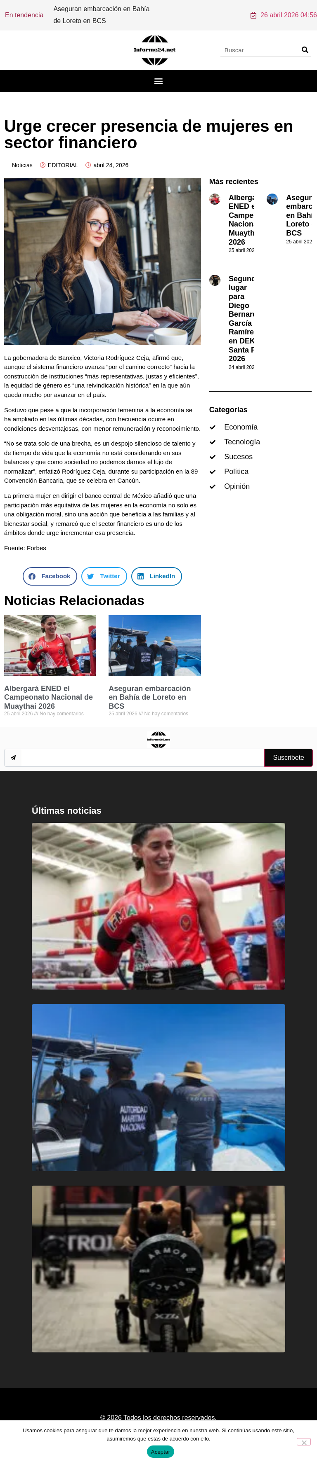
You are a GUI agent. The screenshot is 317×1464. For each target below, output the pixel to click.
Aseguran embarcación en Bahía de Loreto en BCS (150, 697)
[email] (143, 758)
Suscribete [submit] (288, 757)
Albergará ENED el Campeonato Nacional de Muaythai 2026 (48, 697)
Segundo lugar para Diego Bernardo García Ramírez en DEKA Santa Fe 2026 (245, 319)
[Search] (304, 50)
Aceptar (160, 1452)
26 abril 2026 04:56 (284, 15)
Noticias (22, 165)
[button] (159, 81)
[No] (304, 1441)
